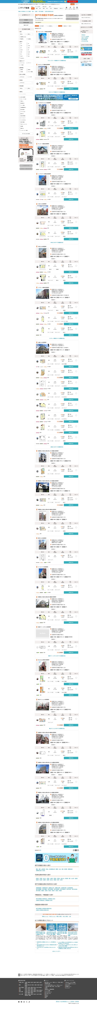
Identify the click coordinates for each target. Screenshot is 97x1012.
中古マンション (52, 916)
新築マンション (45, 916)
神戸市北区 (68, 889)
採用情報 (77, 1001)
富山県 (34, 987)
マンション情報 (47, 990)
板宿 (62, 869)
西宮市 (53, 890)
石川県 (37, 987)
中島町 (51, 878)
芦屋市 (60, 890)
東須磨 (65, 869)
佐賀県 (29, 994)
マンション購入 (47, 985)
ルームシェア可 (85, 41)
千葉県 (35, 984)
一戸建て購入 (47, 986)
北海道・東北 (21, 982)
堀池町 (37, 879)
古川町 (72, 878)
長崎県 (32, 994)
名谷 (60, 869)
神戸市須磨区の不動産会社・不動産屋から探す (45, 898)
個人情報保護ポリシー (65, 1001)
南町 (58, 879)
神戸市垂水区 (63, 889)
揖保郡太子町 (51, 887)
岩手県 (32, 982)
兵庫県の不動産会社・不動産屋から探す (44, 900)
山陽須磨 (43, 869)
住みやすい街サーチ (48, 991)
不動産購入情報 (47, 983)
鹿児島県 (26, 995)
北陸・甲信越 (21, 987)
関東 (20, 984)
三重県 (34, 988)
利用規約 (72, 1001)
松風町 (44, 879)
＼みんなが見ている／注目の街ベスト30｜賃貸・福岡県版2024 (62, 933)
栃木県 (41, 984)
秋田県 (37, 982)
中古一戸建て (65, 916)
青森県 (29, 982)
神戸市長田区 (56, 889)
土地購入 (46, 987)
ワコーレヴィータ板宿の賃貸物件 (45, 31)
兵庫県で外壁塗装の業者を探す (42, 910)
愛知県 (26, 988)
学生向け (83, 34)
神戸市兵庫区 (50, 889)
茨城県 (38, 984)
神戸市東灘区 (39, 889)
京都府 (32, 990)
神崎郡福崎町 (39, 887)
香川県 (26, 992)
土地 (70, 916)
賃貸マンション (49, 982)
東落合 (58, 878)
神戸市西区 (38, 890)
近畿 (20, 990)
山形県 (40, 982)
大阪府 (26, 990)
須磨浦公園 (70, 869)
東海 (20, 988)
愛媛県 (29, 992)
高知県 (32, 992)
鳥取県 (32, 991)
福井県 (40, 987)
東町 (70, 878)
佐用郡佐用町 (64, 887)
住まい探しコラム (48, 993)
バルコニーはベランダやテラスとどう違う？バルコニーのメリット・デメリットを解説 (72, 933)
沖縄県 (29, 995)
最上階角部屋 (84, 39)
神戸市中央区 (74, 889)
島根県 (34, 991)
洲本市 (56, 890)
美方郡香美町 (70, 887)
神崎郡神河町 (45, 887)
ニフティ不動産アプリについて (70, 983)
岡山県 (29, 991)
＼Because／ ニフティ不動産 (70, 982)
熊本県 (34, 994)
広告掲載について (68, 986)
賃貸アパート (55, 982)
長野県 (32, 987)
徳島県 (40, 991)
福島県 (26, 983)
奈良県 (37, 990)
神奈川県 (29, 984)
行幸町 (61, 879)
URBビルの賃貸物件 (42, 204)
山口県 (37, 991)
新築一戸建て (59, 916)
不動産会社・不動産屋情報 (49, 989)
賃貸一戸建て (60, 982)
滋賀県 (34, 990)
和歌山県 (40, 990)
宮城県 (34, 982)
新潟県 (26, 987)
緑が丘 (51, 879)
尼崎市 (46, 890)
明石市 (49, 890)
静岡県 (32, 988)
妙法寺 (43, 870)
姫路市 (42, 890)
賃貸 (45, 982)
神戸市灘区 (44, 889)
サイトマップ (67, 987)
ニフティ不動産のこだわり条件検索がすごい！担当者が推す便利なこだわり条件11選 (68, 943)
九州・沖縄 (21, 994)
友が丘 (44, 878)
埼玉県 (32, 984)
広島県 (26, 991)
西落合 (55, 878)
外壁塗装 (46, 996)
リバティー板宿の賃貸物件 (43, 287)
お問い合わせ (67, 985)
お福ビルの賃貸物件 (42, 342)
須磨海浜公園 (39, 870)
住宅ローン (46, 994)
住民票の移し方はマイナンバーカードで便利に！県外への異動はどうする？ (40, 933)
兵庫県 (29, 990)
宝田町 (76, 878)
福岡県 (26, 994)
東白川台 (62, 878)
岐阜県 (29, 988)
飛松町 (37, 878)
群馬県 (26, 986)
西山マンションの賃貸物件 (43, 699)
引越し (46, 997)
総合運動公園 (52, 869)
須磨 (39, 869)
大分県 (37, 994)
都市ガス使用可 (85, 38)
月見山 (47, 869)
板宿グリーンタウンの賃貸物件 (44, 627)
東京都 (26, 984)
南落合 (55, 879)
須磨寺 (56, 869)
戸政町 (41, 878)
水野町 (48, 879)
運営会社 (58, 1001)
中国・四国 (21, 991)
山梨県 (29, 987)
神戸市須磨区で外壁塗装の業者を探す (44, 908)
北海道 (26, 982)
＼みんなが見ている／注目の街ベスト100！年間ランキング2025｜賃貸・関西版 (51, 933)
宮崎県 (40, 994)
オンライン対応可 (85, 36)
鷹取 (37, 869)
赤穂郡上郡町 (57, 887)
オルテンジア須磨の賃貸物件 (44, 64)
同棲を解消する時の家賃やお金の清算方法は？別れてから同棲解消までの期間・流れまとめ (68, 948)
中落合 (48, 878)
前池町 (41, 879)
